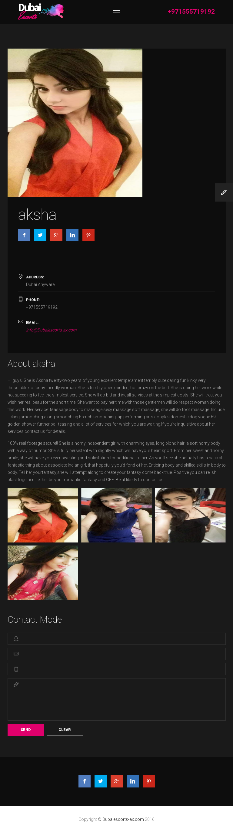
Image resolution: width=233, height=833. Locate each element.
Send (26, 730)
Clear (64, 730)
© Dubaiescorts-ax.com (121, 819)
